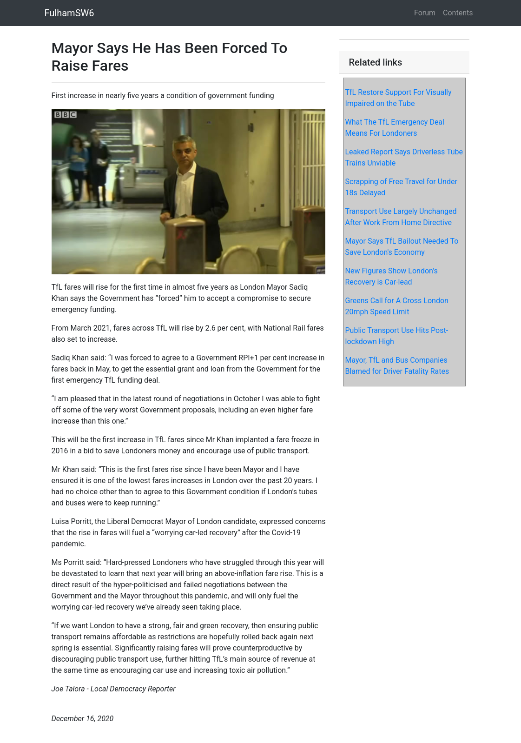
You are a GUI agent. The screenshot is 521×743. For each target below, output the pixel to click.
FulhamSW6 (69, 13)
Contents (458, 12)
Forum (424, 12)
